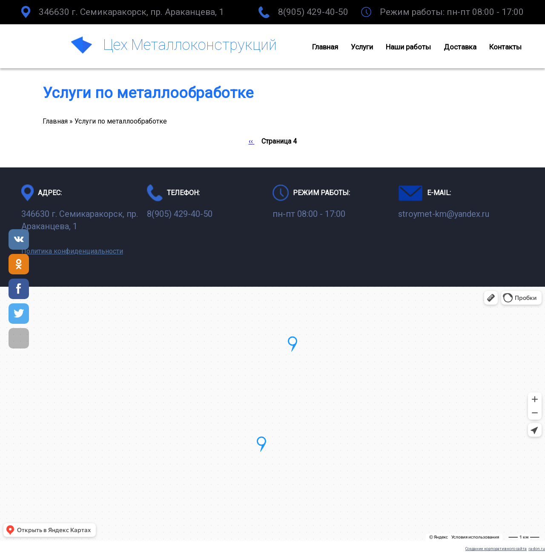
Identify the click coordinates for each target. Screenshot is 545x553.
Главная (325, 47)
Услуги (362, 47)
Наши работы (408, 47)
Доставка (460, 47)
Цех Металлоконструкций (190, 45)
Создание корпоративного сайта (496, 549)
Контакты (505, 47)
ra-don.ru (536, 549)
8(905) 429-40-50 (313, 12)
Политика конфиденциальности (72, 251)
